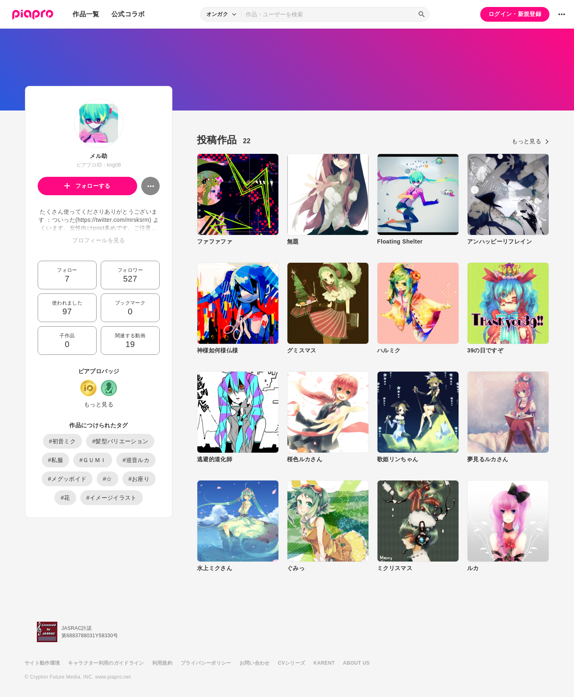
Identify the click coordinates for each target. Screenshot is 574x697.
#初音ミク (62, 441)
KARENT (324, 663)
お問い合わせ (255, 663)
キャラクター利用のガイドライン (106, 663)
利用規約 (162, 663)
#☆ (107, 479)
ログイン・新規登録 (514, 14)
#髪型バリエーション (120, 441)
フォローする (87, 186)
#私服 (55, 460)
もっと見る (98, 404)
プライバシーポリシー (206, 663)
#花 (65, 497)
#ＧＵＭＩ (92, 460)
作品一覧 (85, 14)
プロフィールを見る (98, 240)
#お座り (139, 479)
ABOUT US (356, 663)
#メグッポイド (67, 479)
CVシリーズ (291, 663)
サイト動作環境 (42, 663)
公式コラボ (128, 14)
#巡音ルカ (135, 460)
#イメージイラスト (111, 497)
